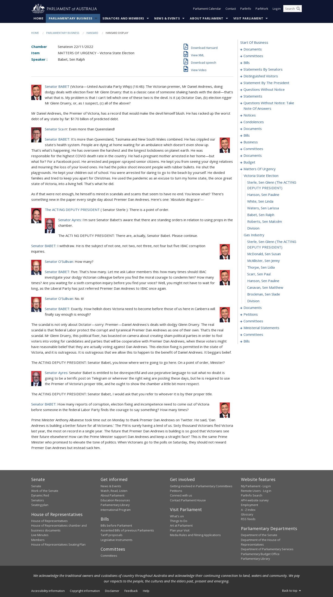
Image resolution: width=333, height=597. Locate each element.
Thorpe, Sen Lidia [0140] (261, 267)
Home (38, 18)
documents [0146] (253, 307)
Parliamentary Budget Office (260, 554)
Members (38, 540)
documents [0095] (253, 128)
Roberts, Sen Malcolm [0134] (264, 221)
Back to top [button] (292, 590)
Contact (230, 9)
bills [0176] (247, 341)
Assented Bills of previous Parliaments (127, 530)
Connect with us (181, 495)
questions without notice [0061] (264, 89)
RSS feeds (248, 519)
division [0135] (253, 228)
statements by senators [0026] (263, 69)
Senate (36, 486)
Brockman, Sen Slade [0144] (263, 294)
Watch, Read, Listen (114, 491)
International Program (116, 510)
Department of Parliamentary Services (267, 549)
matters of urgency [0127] (260, 169)
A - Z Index (248, 510)
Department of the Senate (259, 535)
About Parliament (206, 18)
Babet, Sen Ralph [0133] (260, 215)
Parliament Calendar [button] (207, 9)
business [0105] (251, 142)
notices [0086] (250, 115)
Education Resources (115, 500)
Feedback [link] (131, 591)
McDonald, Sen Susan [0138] (264, 254)
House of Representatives (49, 521)
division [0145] (253, 301)
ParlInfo (245, 9)
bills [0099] (247, 135)
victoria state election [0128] (261, 175)
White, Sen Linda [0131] (260, 201)
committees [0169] (253, 334)
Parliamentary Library (115, 505)
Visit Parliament (248, 18)
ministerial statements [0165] (261, 328)
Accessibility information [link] (48, 591)
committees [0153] (253, 321)
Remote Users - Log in (256, 491)
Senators (37, 500)
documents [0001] (253, 49)
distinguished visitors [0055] (261, 76)
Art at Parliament (181, 526)
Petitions (176, 491)
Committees (109, 556)
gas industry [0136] (254, 235)
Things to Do (178, 521)
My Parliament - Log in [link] (256, 486)
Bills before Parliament (116, 526)
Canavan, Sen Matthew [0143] (265, 287)
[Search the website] (292, 8)
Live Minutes (40, 535)
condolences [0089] (254, 122)
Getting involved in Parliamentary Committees (201, 486)
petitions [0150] (251, 314)
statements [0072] (253, 96)
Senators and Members (123, 18)
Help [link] (146, 591)
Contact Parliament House (188, 500)
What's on (177, 516)
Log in (277, 9)
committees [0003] (253, 56)
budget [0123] (249, 162)
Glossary (247, 514)
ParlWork (262, 9)
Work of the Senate (44, 491)
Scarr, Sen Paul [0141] (259, 274)
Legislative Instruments (117, 540)
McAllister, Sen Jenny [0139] (263, 260)
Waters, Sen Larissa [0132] (263, 208)
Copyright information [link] (85, 591)
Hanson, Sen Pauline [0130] (263, 194)
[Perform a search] (298, 8)
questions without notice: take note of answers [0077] (269, 106)
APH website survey (254, 500)
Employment (249, 505)
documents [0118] (253, 155)
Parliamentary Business (70, 18)
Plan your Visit (179, 530)
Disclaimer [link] (112, 591)
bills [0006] (247, 62)
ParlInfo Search (251, 495)
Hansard (92, 33)
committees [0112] (253, 149)
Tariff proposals (112, 535)
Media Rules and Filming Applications (195, 535)
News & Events (167, 18)
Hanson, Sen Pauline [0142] (263, 281)
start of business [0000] (254, 42)
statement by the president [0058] (266, 83)
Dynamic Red (40, 495)
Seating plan (39, 505)
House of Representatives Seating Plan (58, 544)
